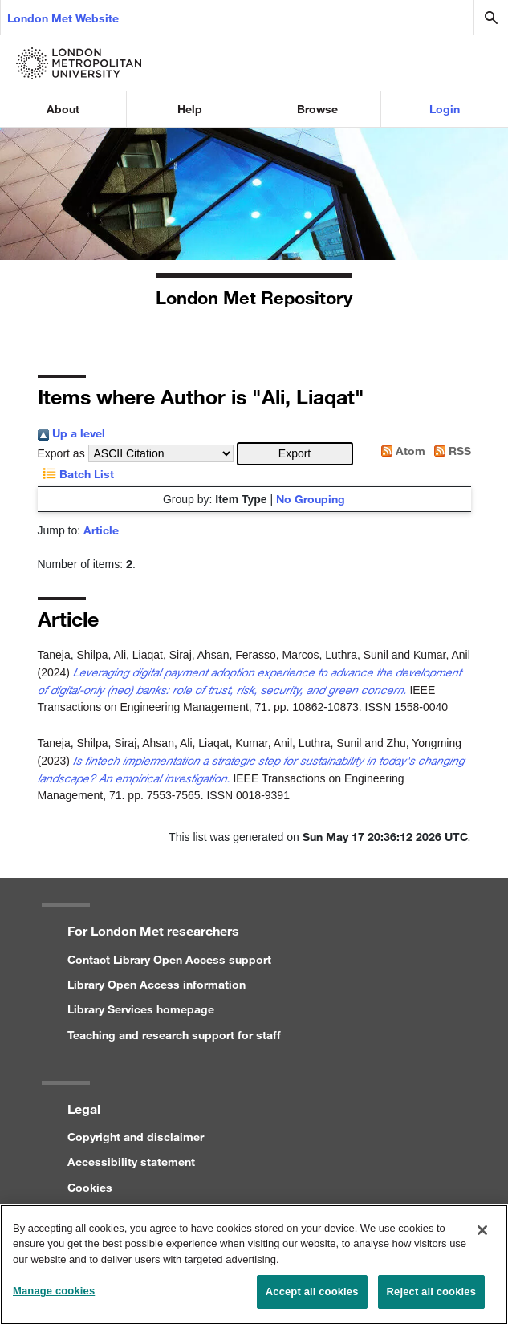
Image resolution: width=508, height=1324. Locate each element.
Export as (61, 453)
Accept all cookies (312, 1300)
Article (101, 530)
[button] (295, 453)
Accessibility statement (131, 1161)
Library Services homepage (140, 1009)
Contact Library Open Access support (169, 959)
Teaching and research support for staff (174, 1035)
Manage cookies (54, 1300)
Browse (317, 109)
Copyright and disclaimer (135, 1136)
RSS (450, 450)
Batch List (76, 474)
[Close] (482, 1238)
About (63, 109)
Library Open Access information (156, 984)
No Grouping (310, 499)
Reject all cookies (431, 1300)
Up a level (71, 433)
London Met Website (63, 18)
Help (189, 109)
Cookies (89, 1187)
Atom (400, 450)
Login (444, 109)
